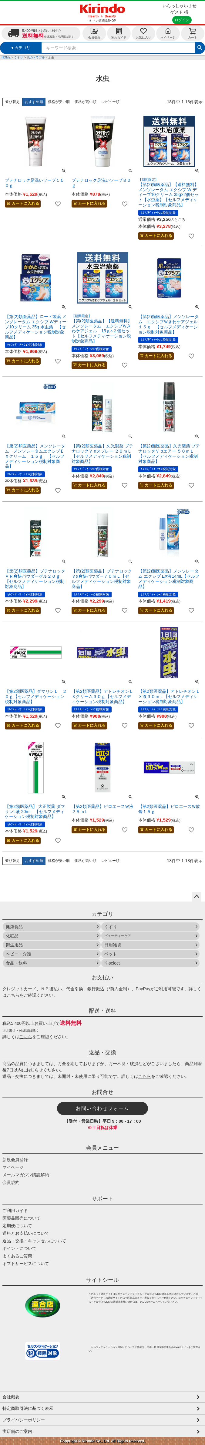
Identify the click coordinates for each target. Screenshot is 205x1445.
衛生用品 (14, 944)
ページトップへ (196, 897)
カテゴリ (102, 914)
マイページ (168, 33)
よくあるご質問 (17, 1256)
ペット (110, 954)
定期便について (17, 1225)
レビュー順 (110, 102)
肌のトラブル (36, 57)
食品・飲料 (16, 963)
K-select (112, 963)
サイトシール (102, 1280)
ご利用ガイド (15, 1210)
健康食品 (14, 926)
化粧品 (12, 935)
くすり (18, 57)
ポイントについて (19, 1248)
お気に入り (143, 33)
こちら (13, 995)
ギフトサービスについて (25, 1263)
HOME (6, 57)
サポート (102, 1199)
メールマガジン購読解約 (25, 1174)
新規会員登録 (15, 1159)
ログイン (182, 20)
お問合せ (102, 1092)
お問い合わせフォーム (102, 1108)
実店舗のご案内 (17, 1431)
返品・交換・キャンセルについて (34, 1240)
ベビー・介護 (18, 954)
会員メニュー (102, 1148)
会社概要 (10, 1396)
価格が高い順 (85, 102)
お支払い (102, 978)
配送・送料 (102, 1011)
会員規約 (10, 1182)
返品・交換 (102, 1052)
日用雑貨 (112, 944)
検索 (199, 46)
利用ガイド (118, 33)
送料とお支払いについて (25, 1233)
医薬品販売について (21, 1218)
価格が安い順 (59, 102)
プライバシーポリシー (23, 1419)
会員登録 (94, 33)
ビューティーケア (117, 936)
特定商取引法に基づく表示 (27, 1408)
